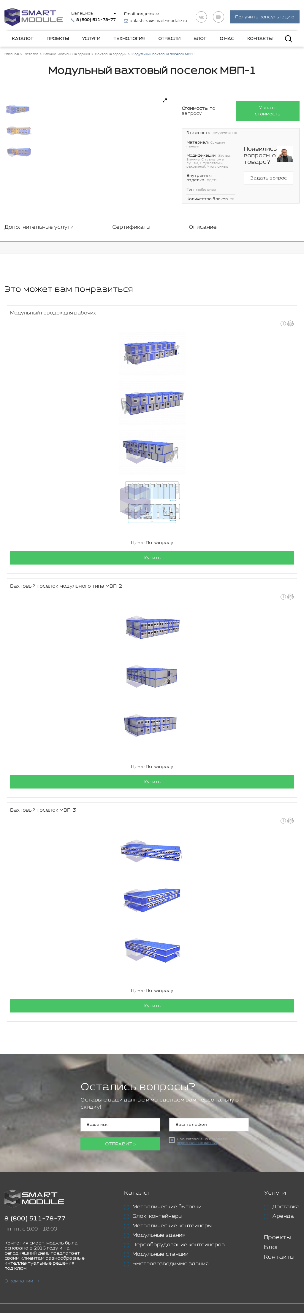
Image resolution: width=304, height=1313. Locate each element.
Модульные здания (158, 1236)
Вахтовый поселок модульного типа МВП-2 (66, 587)
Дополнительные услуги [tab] (39, 228)
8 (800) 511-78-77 (35, 1219)
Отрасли (169, 39)
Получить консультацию (264, 17)
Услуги (91, 39)
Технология (129, 39)
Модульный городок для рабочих (53, 314)
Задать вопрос (268, 178)
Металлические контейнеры (172, 1226)
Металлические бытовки (167, 1207)
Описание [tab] (203, 228)
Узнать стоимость (267, 111)
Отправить (120, 1144)
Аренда (283, 1217)
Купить (152, 558)
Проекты (58, 39)
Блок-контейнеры (157, 1217)
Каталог (23, 39)
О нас (227, 39)
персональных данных (197, 1143)
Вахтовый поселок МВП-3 (43, 811)
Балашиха (83, 14)
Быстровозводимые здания (170, 1264)
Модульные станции (160, 1255)
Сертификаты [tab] (131, 228)
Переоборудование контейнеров (178, 1245)
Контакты (260, 39)
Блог (200, 39)
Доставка (286, 1207)
